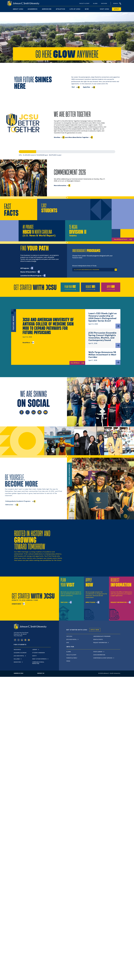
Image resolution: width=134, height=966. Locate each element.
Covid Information (99, 655)
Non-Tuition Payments (39, 659)
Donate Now (16, 604)
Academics (33, 9)
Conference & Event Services (102, 658)
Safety (34, 656)
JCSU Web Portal (19, 656)
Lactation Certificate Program (30, 276)
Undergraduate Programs (101, 636)
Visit (73, 87)
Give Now (104, 3)
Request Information (119, 602)
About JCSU (18, 9)
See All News (75, 363)
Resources (17, 649)
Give (87, 9)
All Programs (24, 268)
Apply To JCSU (90, 602)
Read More (26, 342)
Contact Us (40, 673)
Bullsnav (17, 659)
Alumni (95, 3)
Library (34, 649)
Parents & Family (71, 658)
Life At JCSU (75, 9)
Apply (116, 9)
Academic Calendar (20, 653)
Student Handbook (38, 653)
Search (117, 3)
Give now (57, 137)
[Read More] (117, 326)
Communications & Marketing (38, 662)
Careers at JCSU (18, 673)
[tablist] (94, 269)
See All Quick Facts (120, 239)
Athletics (60, 9)
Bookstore (17, 662)
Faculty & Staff (84, 3)
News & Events (98, 639)
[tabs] (100, 269)
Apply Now (86, 87)
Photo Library (97, 652)
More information (60, 185)
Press (68, 661)
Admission (46, 9)
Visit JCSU (104, 9)
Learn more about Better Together (77, 137)
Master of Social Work (28, 272)
